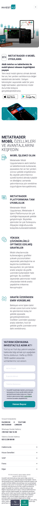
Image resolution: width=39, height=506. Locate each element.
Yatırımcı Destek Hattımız (11, 437)
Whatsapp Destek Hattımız (11, 429)
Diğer (4, 469)
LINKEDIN (18, 425)
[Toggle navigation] (35, 7)
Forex (4, 463)
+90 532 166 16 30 (9, 432)
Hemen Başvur (19, 404)
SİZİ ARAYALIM (15, 504)
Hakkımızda (6, 447)
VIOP (4, 458)
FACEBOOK (6, 422)
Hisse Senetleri (8, 452)
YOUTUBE (22, 422)
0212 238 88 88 (8, 439)
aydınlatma (28, 396)
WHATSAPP (24, 504)
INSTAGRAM (6, 425)
